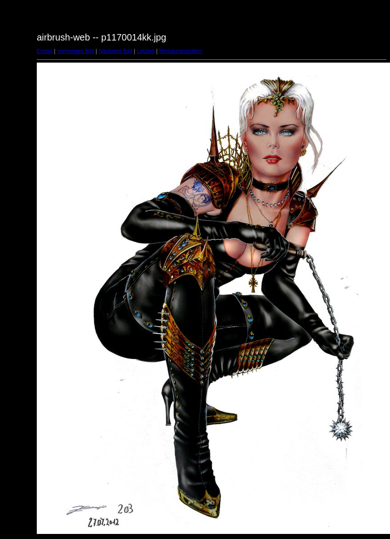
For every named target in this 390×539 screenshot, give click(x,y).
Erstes (44, 51)
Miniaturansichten (180, 51)
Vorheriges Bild (75, 51)
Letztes (146, 51)
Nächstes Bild (115, 51)
